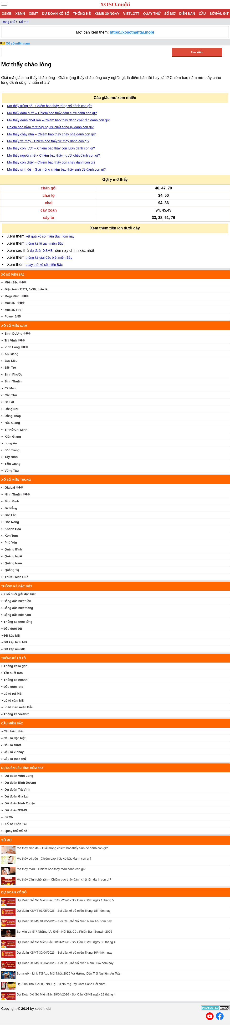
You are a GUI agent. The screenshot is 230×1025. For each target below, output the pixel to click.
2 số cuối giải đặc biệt (20, 594)
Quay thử (151, 13)
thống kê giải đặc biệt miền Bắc (49, 257)
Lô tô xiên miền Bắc (18, 707)
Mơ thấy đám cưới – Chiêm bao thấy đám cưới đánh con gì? (52, 113)
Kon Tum (11, 535)
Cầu (202, 13)
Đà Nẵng (11, 508)
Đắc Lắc (10, 515)
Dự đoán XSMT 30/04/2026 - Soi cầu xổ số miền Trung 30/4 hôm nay (64, 952)
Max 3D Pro (13, 310)
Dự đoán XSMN (16, 810)
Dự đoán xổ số (55, 13)
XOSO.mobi (115, 4)
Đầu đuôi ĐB (13, 628)
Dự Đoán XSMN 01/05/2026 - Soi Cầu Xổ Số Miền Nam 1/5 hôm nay (64, 921)
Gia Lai (10, 487)
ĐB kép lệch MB (15, 642)
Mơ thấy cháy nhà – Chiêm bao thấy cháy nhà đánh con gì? (51, 134)
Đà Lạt (9, 402)
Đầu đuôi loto (13, 686)
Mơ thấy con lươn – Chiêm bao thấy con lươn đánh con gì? (51, 148)
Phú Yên (11, 542)
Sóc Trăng (12, 450)
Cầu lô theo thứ (15, 759)
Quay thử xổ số (16, 831)
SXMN (9, 817)
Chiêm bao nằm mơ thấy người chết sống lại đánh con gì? (50, 127)
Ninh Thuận (13, 494)
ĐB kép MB (12, 635)
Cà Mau (10, 388)
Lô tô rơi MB (13, 693)
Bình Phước (13, 374)
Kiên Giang (13, 436)
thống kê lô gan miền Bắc (44, 243)
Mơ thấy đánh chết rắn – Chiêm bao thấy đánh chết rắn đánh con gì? (58, 120)
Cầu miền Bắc (12, 723)
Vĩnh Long (12, 347)
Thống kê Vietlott (16, 714)
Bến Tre (10, 367)
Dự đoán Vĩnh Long (19, 775)
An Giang (11, 354)
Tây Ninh (11, 457)
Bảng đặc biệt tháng (18, 608)
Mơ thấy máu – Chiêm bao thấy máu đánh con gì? (51, 869)
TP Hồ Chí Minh (16, 429)
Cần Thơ (11, 395)
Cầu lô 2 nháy (14, 752)
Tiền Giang (12, 463)
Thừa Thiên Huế (16, 577)
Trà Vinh (11, 340)
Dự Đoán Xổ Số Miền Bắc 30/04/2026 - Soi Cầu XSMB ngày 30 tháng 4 (66, 942)
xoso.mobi (43, 1008)
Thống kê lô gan (15, 666)
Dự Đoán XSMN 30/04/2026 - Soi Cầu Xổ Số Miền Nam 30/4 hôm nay (65, 963)
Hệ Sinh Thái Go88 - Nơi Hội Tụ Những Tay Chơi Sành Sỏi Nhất (61, 984)
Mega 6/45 (12, 296)
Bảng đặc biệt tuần (17, 601)
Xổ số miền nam (18, 43)
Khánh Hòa (13, 529)
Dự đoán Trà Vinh (17, 789)
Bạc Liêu (11, 360)
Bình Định (12, 501)
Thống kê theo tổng (18, 622)
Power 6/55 (13, 316)
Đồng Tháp (13, 416)
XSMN (20, 13)
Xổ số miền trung (16, 479)
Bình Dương (13, 333)
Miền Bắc (11, 282)
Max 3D (10, 303)
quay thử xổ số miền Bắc (44, 265)
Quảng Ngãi (13, 556)
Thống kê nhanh (15, 680)
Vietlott (131, 13)
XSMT (33, 13)
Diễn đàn (187, 13)
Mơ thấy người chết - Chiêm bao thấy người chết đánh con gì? (53, 155)
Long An (11, 443)
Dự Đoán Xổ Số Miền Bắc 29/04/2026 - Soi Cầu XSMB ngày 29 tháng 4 (66, 994)
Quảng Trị (12, 570)
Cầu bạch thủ (13, 731)
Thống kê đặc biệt (16, 586)
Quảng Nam (13, 563)
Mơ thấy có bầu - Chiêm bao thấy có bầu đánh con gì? (54, 858)
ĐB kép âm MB (14, 649)
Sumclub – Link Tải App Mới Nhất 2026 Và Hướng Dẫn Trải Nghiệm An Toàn (69, 973)
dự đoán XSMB (41, 251)
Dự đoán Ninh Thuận (20, 803)
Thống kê (82, 13)
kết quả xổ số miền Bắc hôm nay (50, 236)
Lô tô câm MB (14, 700)
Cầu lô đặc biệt (15, 738)
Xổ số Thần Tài (15, 824)
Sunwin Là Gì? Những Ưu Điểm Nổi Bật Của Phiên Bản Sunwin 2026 (64, 931)
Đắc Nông (12, 522)
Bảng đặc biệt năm (17, 615)
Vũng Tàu (12, 470)
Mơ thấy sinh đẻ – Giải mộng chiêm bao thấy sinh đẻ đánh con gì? (56, 169)
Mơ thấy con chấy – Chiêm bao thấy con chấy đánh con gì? (51, 162)
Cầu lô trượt (12, 745)
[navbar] (4, 4)
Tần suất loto (13, 673)
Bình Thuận (13, 381)
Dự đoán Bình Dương (20, 782)
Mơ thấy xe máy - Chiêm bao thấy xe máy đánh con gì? (48, 141)
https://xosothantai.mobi (132, 32)
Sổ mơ (169, 13)
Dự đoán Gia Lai (16, 796)
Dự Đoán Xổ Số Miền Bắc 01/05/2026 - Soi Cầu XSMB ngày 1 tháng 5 (65, 900)
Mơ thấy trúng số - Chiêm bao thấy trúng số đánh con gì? (49, 106)
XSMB (6, 13)
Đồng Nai (11, 409)
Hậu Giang (12, 423)
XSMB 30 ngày (106, 13)
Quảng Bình (13, 549)
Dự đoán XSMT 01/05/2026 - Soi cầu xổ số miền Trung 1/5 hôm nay (64, 910)
